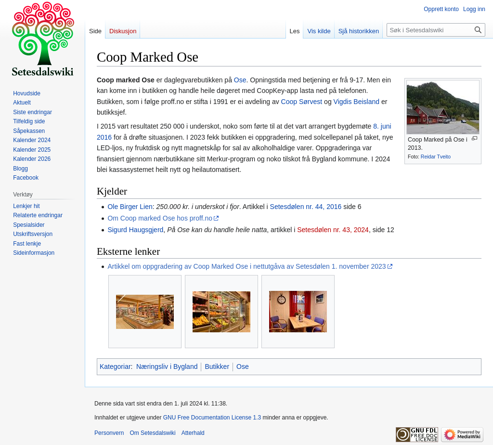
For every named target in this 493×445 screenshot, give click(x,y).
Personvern (109, 433)
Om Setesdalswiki (152, 433)
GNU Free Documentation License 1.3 (212, 417)
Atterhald (193, 433)
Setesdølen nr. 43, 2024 (333, 230)
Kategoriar (115, 366)
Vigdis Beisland (356, 101)
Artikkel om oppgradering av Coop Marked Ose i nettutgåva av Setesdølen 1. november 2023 (246, 266)
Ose (240, 80)
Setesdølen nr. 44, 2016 (306, 206)
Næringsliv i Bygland (167, 366)
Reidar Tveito (436, 156)
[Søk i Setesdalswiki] (436, 30)
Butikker (217, 366)
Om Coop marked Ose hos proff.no (159, 218)
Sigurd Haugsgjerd (135, 230)
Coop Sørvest (302, 101)
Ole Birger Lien (129, 206)
